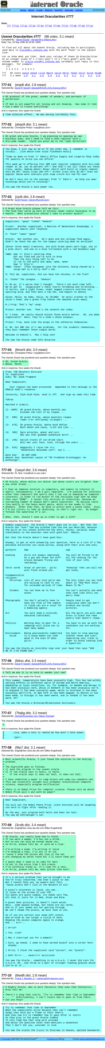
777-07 (64, 26)
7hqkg (74, 73)
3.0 (50, 75)
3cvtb (90, 73)
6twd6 (98, 73)
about (31, 10)
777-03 (31, 26)
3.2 (74, 75)
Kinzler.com (53, 1039)
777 (9, 26)
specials (69, 10)
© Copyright (5, 1039)
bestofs (58, 10)
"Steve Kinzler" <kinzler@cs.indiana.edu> (35, 39)
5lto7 (82, 73)
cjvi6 (41, 73)
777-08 (72, 26)
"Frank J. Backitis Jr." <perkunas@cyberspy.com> (39, 978)
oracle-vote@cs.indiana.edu (42, 61)
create (39, 10)
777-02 (23, 26)
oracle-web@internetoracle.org (91, 1039)
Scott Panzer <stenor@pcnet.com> (32, 200)
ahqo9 (33, 73)
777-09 (81, 26)
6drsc (65, 73)
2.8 (26, 75)
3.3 (66, 75)
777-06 (56, 26)
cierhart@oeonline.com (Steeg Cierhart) (34, 716)
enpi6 (25, 73)
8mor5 (49, 73)
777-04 (40, 26)
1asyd (58, 73)
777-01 (15, 26)
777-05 (48, 26)
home (23, 10)
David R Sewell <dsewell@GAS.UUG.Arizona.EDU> (41, 88)
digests (49, 10)
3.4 (90, 75)
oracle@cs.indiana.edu (34, 50)
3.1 (34, 75)
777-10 (89, 26)
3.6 (58, 75)
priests (79, 10)
